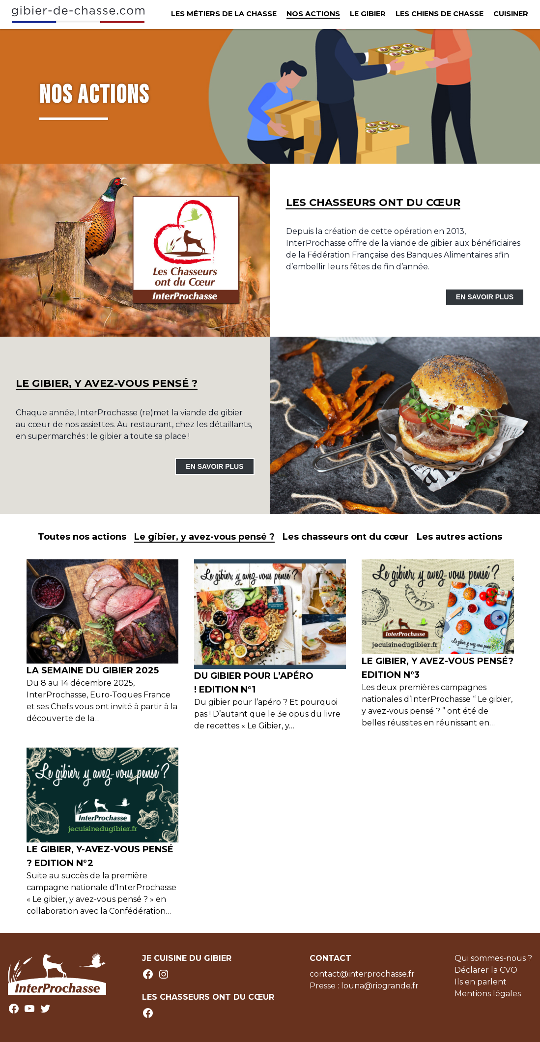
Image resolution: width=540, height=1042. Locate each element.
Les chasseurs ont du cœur (346, 536)
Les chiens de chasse (439, 13)
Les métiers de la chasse (224, 13)
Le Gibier (368, 13)
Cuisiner (510, 13)
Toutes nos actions (82, 536)
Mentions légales (488, 993)
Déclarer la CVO (486, 970)
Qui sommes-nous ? (493, 958)
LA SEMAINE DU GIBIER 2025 (93, 670)
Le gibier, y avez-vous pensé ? (204, 536)
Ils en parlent (481, 981)
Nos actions (313, 13)
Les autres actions (459, 536)
